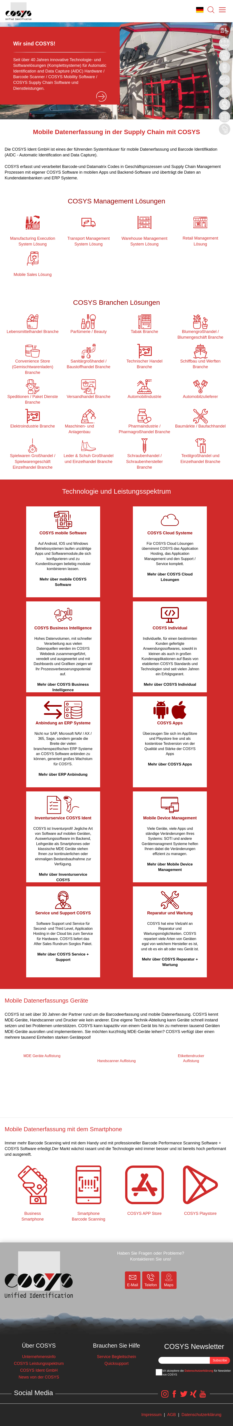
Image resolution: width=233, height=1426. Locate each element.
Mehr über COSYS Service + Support (63, 957)
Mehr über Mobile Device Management (170, 867)
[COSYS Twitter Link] (183, 1396)
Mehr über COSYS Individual (170, 684)
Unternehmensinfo (39, 1356)
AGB (171, 1414)
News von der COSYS (39, 1377)
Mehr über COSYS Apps (170, 764)
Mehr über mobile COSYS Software (63, 582)
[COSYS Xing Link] (193, 1396)
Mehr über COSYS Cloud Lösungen (169, 577)
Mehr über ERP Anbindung (62, 774)
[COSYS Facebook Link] (174, 1396)
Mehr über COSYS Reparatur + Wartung (170, 962)
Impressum (151, 1414)
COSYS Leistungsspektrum (39, 1363)
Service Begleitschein (116, 1356)
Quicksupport (116, 1363)
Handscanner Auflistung (116, 1061)
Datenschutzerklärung (199, 1370)
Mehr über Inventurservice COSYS (63, 877)
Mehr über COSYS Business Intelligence (63, 687)
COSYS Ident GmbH (39, 1370)
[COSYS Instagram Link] (164, 1396)
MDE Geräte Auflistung (42, 1056)
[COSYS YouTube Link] (202, 1396)
